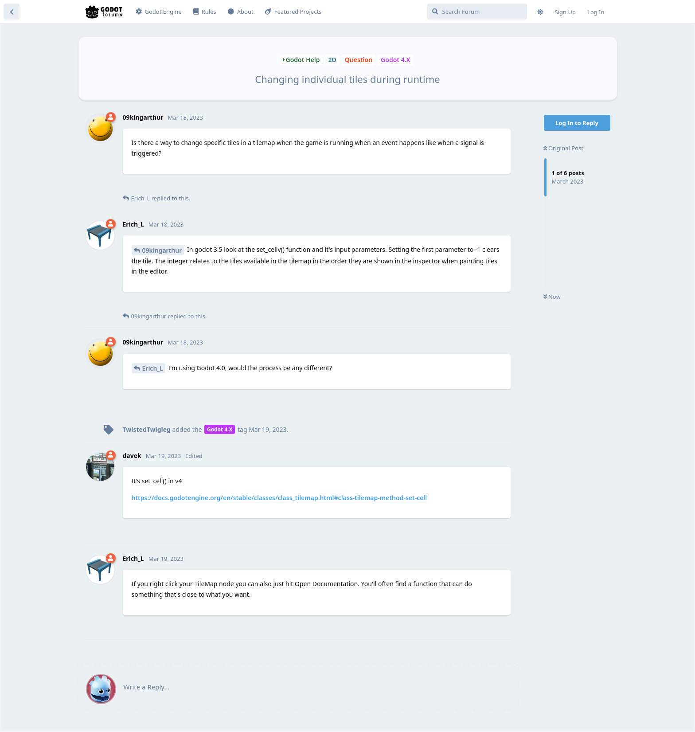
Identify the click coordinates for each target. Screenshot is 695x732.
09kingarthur (162, 250)
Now (552, 297)
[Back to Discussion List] (12, 12)
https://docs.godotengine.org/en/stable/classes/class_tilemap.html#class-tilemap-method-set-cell (279, 497)
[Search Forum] (477, 12)
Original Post (563, 148)
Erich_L (152, 368)
